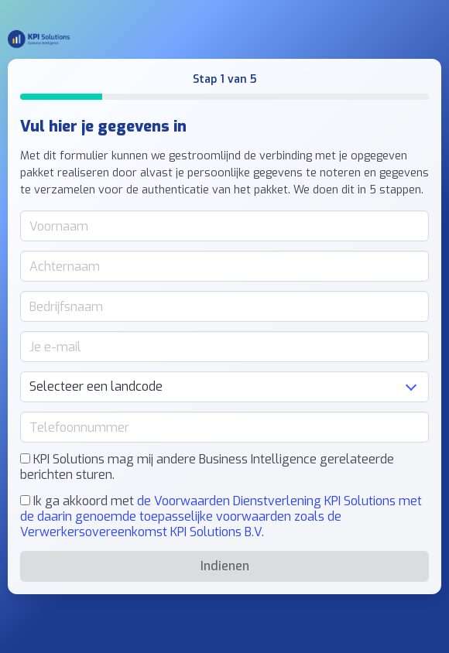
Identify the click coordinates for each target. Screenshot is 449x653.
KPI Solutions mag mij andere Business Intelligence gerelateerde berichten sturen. (207, 467)
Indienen (225, 566)
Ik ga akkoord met (221, 517)
